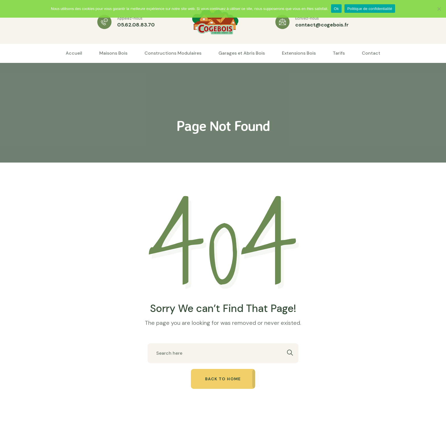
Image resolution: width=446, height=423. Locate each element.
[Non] (439, 9)
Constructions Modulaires (172, 53)
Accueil (74, 53)
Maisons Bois (113, 53)
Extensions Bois (299, 53)
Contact (371, 53)
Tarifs (339, 53)
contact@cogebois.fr (322, 24)
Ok (336, 9)
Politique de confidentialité (369, 9)
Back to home (223, 378)
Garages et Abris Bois (241, 53)
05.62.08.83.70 (136, 24)
